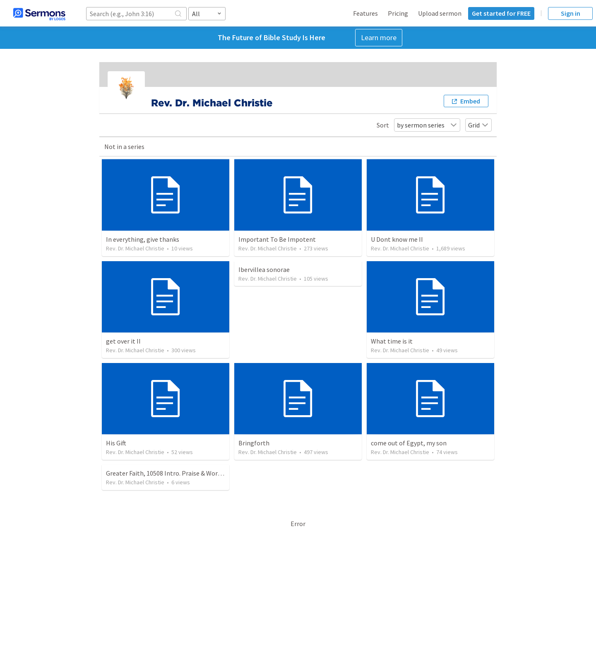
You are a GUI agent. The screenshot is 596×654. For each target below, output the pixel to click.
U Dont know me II (397, 239)
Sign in (570, 13)
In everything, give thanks (142, 239)
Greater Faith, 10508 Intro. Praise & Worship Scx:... (175, 473)
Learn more (379, 37)
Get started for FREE (501, 13)
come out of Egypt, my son (409, 443)
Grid (478, 125)
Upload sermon (439, 13)
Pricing (398, 13)
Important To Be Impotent (277, 239)
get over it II (123, 341)
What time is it (392, 341)
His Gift (116, 443)
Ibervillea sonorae (264, 269)
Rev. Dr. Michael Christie (135, 248)
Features (365, 13)
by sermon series (427, 125)
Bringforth (253, 443)
